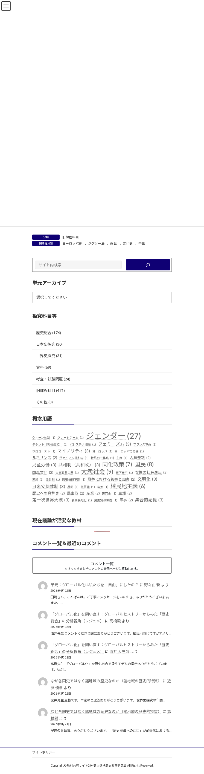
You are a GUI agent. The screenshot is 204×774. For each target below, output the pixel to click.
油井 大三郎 (119, 651)
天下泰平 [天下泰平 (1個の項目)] (124, 472)
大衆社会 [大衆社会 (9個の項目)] (97, 471)
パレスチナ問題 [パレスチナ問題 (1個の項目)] (83, 444)
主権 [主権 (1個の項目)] (121, 458)
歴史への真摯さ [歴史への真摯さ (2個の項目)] (48, 493)
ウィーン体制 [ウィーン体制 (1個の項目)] (43, 437)
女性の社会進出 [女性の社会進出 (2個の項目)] (151, 472)
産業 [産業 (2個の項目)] (93, 493)
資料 (40, 367)
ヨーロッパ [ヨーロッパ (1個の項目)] (102, 451)
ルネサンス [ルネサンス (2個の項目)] (44, 458)
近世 (113, 243)
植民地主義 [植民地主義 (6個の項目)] (127, 486)
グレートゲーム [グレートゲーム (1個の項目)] (70, 437)
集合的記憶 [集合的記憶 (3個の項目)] (149, 500)
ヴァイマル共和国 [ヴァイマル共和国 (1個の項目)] (74, 458)
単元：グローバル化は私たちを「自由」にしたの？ (95, 584)
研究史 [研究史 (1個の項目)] (109, 493)
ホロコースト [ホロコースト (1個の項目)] (43, 451)
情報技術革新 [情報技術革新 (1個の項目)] (73, 479)
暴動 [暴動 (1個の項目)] (72, 487)
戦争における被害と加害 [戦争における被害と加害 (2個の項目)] (111, 479)
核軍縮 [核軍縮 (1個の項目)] (88, 487)
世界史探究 (45, 355)
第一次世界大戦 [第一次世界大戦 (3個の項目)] (50, 500)
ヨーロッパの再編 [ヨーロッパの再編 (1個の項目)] (129, 451)
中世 (141, 243)
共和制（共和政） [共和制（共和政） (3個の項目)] (79, 465)
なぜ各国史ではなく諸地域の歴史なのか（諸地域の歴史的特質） (106, 680)
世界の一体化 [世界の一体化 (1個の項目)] (102, 458)
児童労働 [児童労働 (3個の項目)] (44, 465)
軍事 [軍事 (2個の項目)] (126, 500)
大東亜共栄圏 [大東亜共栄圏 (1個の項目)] (67, 472)
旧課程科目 (70, 237)
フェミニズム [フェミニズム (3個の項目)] (114, 444)
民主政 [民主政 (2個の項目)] (75, 493)
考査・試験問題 (49, 378)
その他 (42, 402)
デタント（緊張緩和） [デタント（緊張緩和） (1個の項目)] (50, 444)
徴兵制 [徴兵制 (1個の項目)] (53, 479)
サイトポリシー (43, 752)
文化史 (128, 243)
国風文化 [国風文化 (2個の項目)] (42, 472)
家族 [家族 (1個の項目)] (37, 479)
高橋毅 (115, 621)
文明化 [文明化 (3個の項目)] (147, 479)
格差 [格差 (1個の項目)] (102, 487)
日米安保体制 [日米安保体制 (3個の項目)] (48, 486)
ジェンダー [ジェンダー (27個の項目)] (113, 435)
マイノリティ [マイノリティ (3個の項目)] (73, 451)
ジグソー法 (96, 243)
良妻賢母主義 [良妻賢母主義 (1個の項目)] (105, 500)
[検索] (148, 264)
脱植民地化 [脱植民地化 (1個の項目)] (82, 500)
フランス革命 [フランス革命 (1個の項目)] (144, 444)
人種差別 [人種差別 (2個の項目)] (140, 458)
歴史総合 (43, 332)
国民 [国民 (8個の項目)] (144, 464)
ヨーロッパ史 (72, 243)
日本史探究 (45, 344)
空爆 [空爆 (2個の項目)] (125, 493)
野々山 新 (152, 584)
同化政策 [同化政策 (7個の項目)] (117, 464)
